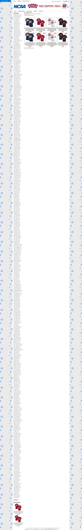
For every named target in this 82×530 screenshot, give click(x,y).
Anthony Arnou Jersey (16, 30)
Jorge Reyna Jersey (16, 259)
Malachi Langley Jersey (17, 338)
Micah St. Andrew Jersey (17, 370)
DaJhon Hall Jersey (16, 109)
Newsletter (49, 528)
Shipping (45, 528)
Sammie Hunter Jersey (16, 445)
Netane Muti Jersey (16, 395)
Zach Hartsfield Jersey (16, 490)
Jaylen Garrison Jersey (16, 236)
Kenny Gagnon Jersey (16, 294)
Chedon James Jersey (16, 91)
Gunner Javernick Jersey (17, 180)
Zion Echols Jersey (16, 497)
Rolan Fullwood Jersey (16, 434)
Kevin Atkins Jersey (16, 298)
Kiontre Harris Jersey (16, 306)
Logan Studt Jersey (16, 329)
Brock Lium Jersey (16, 59)
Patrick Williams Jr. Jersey (17, 410)
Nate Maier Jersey (16, 389)
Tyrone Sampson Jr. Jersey (17, 483)
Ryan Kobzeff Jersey (16, 440)
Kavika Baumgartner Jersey (17, 290)
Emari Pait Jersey (16, 157)
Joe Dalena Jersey (16, 242)
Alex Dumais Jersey (16, 21)
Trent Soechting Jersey (16, 475)
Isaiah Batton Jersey (16, 186)
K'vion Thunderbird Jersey (17, 284)
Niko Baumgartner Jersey (17, 403)
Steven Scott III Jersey (16, 459)
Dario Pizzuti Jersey (16, 118)
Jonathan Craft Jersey (16, 249)
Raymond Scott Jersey (16, 421)
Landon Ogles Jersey (16, 317)
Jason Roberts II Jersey (17, 233)
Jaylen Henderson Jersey (17, 237)
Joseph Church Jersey (16, 261)
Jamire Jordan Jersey (16, 226)
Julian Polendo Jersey (16, 274)
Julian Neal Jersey (16, 273)
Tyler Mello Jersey (16, 482)
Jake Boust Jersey (16, 212)
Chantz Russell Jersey (16, 84)
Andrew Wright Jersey (16, 29)
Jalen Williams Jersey (16, 221)
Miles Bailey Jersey (16, 379)
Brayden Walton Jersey (17, 53)
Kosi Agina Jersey (16, 308)
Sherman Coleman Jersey (17, 451)
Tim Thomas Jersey (16, 469)
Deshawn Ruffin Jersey (16, 135)
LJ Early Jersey (15, 324)
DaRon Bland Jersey (16, 119)
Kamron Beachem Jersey (17, 286)
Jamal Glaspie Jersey (16, 222)
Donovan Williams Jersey (17, 140)
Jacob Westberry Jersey (17, 203)
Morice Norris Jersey (16, 381)
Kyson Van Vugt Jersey (16, 315)
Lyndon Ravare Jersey (16, 333)
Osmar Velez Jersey (16, 405)
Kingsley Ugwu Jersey (16, 305)
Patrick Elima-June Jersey (17, 409)
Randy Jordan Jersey (16, 417)
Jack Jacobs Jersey (16, 195)
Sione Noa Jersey (16, 456)
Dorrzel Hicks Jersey (16, 143)
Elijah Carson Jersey (16, 154)
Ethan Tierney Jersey (16, 164)
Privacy (42, 528)
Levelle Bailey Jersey (16, 323)
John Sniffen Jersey (16, 243)
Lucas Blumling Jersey (16, 331)
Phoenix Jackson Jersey (17, 413)
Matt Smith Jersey (16, 362)
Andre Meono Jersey (16, 27)
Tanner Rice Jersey (16, 465)
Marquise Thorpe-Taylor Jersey (18, 349)
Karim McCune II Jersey (17, 289)
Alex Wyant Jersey (16, 22)
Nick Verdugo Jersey (16, 400)
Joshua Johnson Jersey (17, 265)
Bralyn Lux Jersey (16, 50)
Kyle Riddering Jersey (16, 314)
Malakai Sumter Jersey (16, 339)
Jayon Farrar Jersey (16, 238)
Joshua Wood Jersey (16, 267)
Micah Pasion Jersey (16, 369)
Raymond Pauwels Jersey (17, 419)
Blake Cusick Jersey (16, 45)
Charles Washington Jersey (17, 87)
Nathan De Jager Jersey (17, 392)
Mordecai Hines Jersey (16, 380)
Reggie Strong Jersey (16, 424)
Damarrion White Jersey (17, 110)
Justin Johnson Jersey (16, 282)
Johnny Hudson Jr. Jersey (17, 245)
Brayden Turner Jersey (16, 52)
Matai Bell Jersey (16, 353)
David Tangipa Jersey (16, 124)
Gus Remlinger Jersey (16, 181)
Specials (35, 11)
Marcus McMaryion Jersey (17, 345)
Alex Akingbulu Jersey (16, 19)
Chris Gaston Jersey (16, 93)
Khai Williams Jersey (16, 302)
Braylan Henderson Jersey (17, 54)
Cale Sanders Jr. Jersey (17, 68)
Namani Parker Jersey (16, 387)
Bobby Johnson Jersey (16, 47)
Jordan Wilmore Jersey (16, 258)
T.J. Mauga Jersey (16, 461)
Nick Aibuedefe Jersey (16, 397)
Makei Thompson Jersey (17, 337)
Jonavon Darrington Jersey (17, 250)
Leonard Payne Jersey (16, 321)
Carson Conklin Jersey (16, 79)
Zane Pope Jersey (16, 492)
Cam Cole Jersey (16, 69)
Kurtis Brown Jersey (16, 309)
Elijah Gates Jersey (16, 155)
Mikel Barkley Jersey (16, 377)
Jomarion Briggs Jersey (17, 246)
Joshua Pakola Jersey (16, 266)
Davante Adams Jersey (16, 122)
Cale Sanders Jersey (16, 67)
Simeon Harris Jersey (16, 453)
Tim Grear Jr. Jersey (16, 468)
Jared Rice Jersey (16, 227)
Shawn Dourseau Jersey (17, 450)
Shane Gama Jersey (16, 449)
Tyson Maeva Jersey (16, 484)
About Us (31, 528)
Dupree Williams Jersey (17, 148)
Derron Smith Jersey (16, 133)
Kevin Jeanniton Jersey (17, 299)
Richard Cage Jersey (16, 427)
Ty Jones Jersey (15, 477)
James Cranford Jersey (17, 225)
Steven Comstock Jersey (17, 457)
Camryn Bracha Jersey (16, 77)
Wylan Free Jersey (16, 489)
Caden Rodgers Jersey (16, 66)
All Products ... (15, 500)
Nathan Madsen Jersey (16, 393)
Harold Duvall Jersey (16, 182)
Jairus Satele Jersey (16, 210)
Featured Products (21, 11)
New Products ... (16, 499)
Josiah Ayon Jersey (16, 268)
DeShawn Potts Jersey (16, 134)
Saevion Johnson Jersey (17, 444)
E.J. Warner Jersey (16, 150)
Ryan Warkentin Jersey (17, 442)
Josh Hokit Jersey (16, 262)
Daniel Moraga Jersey (16, 114)
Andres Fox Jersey (16, 28)
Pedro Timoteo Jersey (16, 411)
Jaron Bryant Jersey (16, 229)
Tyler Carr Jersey (16, 481)
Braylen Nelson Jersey (16, 55)
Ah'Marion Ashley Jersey (17, 15)
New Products (29, 11)
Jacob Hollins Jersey (16, 198)
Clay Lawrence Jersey (16, 98)
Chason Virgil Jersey (16, 90)
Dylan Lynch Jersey (16, 149)
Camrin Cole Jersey (16, 76)
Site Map (58, 528)
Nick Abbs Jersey (16, 396)
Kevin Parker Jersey (16, 300)
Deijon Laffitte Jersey (16, 127)
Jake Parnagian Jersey (16, 214)
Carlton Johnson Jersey (17, 78)
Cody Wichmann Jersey (17, 102)
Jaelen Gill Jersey (16, 206)
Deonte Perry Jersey (16, 130)
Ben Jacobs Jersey (16, 43)
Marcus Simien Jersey (16, 346)
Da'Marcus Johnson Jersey (17, 107)
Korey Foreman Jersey (16, 307)
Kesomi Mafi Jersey (16, 297)
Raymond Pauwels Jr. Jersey (17, 420)
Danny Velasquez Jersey (17, 116)
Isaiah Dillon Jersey (16, 187)
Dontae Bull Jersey (16, 141)
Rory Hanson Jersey (16, 437)
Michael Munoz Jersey (16, 373)
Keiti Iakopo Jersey (16, 292)
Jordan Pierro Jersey (16, 257)
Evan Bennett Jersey (16, 165)
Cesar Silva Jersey (16, 83)
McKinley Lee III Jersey (17, 365)
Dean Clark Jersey (16, 126)
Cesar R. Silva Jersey (16, 82)
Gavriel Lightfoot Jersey (17, 174)
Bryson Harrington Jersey (17, 61)
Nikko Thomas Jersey (16, 402)
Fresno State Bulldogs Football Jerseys (35, 529)
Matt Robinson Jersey (16, 361)
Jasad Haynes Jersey (16, 230)
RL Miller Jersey (15, 432)
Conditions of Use (36, 528)
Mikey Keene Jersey (16, 378)
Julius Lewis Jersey (16, 277)
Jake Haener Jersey (16, 213)
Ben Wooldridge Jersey (17, 44)
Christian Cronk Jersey (16, 95)
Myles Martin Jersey (16, 386)
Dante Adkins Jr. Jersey (17, 117)
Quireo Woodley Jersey (17, 416)
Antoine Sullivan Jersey (17, 35)
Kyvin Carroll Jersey (16, 316)
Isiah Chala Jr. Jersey (16, 189)
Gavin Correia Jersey (16, 173)
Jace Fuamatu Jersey (16, 190)
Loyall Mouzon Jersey (16, 330)
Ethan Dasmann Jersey (17, 163)
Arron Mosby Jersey (16, 36)
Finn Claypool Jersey (16, 170)
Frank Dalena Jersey (16, 171)
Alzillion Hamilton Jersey (17, 23)
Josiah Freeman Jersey (17, 269)
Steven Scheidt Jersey (16, 458)
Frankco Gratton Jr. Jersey (17, 172)
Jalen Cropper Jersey (16, 218)
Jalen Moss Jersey (16, 220)
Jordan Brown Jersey (16, 251)
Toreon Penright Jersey (16, 472)
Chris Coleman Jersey (16, 92)
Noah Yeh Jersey (16, 404)
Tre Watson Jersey (16, 474)
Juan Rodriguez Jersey (16, 270)
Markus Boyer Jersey (16, 347)
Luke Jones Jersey (16, 332)
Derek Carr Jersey (16, 131)
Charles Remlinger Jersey (17, 86)
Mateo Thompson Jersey (17, 354)
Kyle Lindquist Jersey (16, 313)
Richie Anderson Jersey (17, 428)
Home (15, 11)
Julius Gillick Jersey (16, 276)
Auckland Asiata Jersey (17, 39)
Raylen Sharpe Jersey (16, 418)
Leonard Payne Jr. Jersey (17, 322)
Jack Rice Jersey (16, 197)
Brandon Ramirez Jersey (17, 51)
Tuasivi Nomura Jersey (16, 476)
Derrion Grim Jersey (16, 132)
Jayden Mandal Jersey (16, 235)
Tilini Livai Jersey (16, 466)
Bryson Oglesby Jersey (16, 62)
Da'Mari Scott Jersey (16, 108)
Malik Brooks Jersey (16, 341)
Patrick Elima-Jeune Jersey (17, 408)
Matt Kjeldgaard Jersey (16, 357)
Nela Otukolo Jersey (16, 394)
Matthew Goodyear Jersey (17, 363)
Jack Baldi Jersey (16, 194)
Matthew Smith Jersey (16, 364)
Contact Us (41, 11)
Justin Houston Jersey (16, 281)
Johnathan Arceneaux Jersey (17, 244)
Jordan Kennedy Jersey (17, 253)
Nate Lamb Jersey (16, 388)
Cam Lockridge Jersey (16, 71)
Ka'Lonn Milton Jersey (16, 285)
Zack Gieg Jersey (16, 491)
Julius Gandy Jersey (16, 275)
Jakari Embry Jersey (16, 211)
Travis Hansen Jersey (16, 473)
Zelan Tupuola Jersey (16, 496)
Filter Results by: (27, 13)
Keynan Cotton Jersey (16, 301)
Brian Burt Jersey (16, 58)
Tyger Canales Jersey (16, 480)
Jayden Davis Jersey (16, 234)
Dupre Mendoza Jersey (17, 147)
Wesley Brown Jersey (16, 488)
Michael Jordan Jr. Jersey (17, 372)
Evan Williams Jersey (16, 166)
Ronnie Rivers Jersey (16, 436)
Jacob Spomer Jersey (16, 202)
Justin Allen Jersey (16, 278)
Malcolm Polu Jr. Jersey (17, 340)
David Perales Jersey (16, 123)
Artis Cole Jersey (16, 37)
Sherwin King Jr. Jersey (17, 452)
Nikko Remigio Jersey (16, 401)
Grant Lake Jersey (16, 179)
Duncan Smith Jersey (16, 146)
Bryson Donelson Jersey (17, 60)
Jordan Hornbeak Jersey (17, 252)
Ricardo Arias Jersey (16, 426)
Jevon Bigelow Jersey (16, 241)
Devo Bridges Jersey (16, 138)
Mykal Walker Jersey (16, 385)
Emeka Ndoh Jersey (16, 158)
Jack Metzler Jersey (16, 196)
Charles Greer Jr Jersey (17, 85)
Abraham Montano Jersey (17, 14)
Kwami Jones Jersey (16, 310)
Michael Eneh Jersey (16, 371)
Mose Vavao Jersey (16, 384)
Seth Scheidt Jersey (16, 448)
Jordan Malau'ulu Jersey (17, 254)
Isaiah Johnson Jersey (16, 188)
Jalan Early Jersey (16, 217)
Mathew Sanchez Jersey (17, 355)
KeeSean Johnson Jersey (17, 291)
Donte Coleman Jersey (16, 142)
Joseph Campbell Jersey (17, 260)
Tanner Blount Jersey (16, 464)
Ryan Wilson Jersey (16, 443)
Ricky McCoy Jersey (16, 429)
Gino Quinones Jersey (16, 178)
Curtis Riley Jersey (16, 106)
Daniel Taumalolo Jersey (17, 115)
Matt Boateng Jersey (16, 356)
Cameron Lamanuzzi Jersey (17, 74)
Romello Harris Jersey (16, 435)
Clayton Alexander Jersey (17, 99)
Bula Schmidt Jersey (16, 63)
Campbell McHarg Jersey (17, 75)
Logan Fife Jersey (16, 325)
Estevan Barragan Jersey (17, 162)
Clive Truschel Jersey (16, 100)
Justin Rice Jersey (16, 283)
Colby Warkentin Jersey (17, 103)
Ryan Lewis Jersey (16, 441)
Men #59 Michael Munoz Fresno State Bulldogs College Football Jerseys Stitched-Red (18, 512)
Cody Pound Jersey (16, 101)
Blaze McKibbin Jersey (16, 46)
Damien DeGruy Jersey (17, 111)
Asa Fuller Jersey (16, 38)
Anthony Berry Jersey (16, 31)
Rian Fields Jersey (16, 425)
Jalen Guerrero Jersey (16, 219)
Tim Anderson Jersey (16, 467)
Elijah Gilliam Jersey (16, 156)
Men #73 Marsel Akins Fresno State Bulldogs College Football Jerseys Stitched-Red (18, 523)
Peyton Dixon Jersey (16, 412)
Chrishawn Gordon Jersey (17, 94)
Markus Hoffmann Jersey (17, 348)
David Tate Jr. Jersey (16, 125)
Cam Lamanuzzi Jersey (17, 70)
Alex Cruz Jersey (16, 20)
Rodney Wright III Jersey (17, 433)
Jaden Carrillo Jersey (16, 204)
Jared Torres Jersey (16, 228)
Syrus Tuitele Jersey (16, 460)
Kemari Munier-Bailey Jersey (17, 293)
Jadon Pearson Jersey (16, 205)
